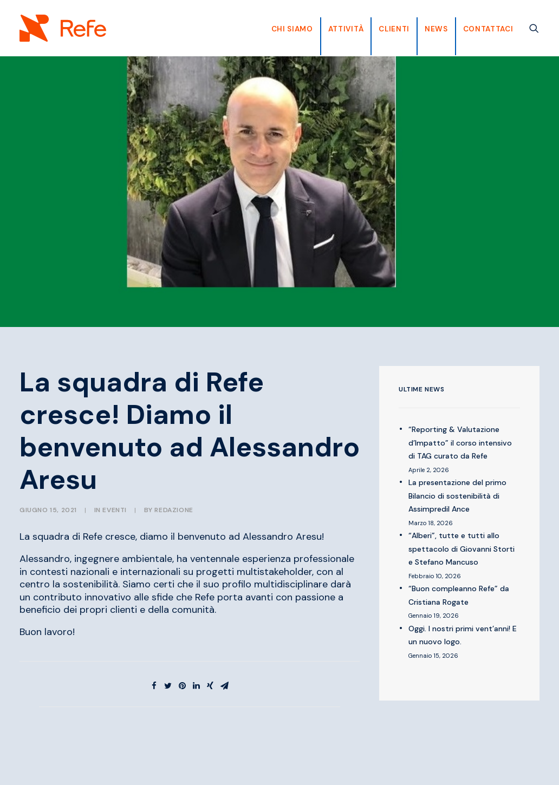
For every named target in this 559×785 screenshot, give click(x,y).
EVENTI (114, 510)
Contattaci (488, 29)
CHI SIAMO (292, 29)
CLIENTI (394, 29)
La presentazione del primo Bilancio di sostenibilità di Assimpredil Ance (457, 495)
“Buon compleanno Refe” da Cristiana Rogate (458, 595)
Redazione (173, 510)
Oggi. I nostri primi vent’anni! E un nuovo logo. (462, 635)
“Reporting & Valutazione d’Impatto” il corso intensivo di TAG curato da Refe (460, 442)
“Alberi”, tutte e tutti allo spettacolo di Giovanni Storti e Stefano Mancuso (461, 549)
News (436, 29)
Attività (345, 29)
